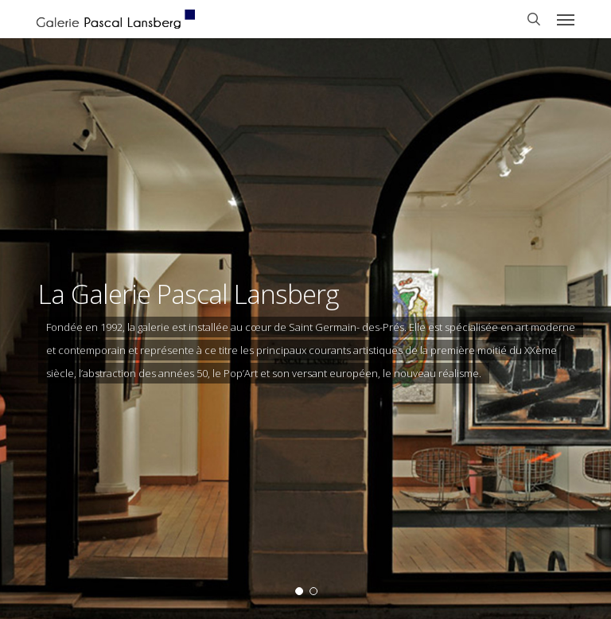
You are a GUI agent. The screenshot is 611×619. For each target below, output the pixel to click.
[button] (565, 19)
